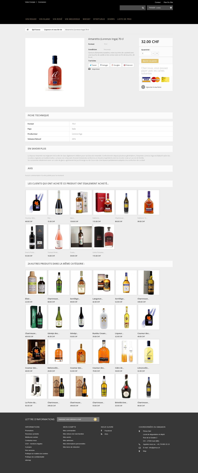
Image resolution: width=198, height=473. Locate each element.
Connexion (42, 2)
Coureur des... (30, 218)
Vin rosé (57, 19)
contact (158, 2)
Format (91, 44)
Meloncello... (53, 368)
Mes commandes (69, 431)
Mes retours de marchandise (73, 434)
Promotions (29, 431)
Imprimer (96, 69)
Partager (104, 65)
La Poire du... (31, 402)
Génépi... (74, 333)
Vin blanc (44, 19)
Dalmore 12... (142, 218)
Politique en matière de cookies (36, 454)
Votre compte (30, 2)
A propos (28, 447)
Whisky (86, 19)
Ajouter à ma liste (153, 87)
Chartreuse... (120, 218)
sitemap (28, 460)
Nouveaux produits (32, 434)
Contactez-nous (31, 440)
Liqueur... (119, 333)
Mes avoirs (67, 437)
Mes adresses (68, 440)
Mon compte (69, 427)
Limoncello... (143, 368)
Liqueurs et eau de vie (53, 30)
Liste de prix (124, 19)
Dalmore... (96, 218)
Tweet (93, 65)
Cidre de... (119, 368)
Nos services (29, 450)
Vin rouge (31, 19)
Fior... (50, 218)
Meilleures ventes (31, 437)
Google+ (116, 65)
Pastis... (73, 252)
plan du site (168, 2)
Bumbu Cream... (100, 333)
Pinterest (128, 65)
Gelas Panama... (98, 252)
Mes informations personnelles (74, 444)
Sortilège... (75, 298)
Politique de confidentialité (34, 457)
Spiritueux (99, 19)
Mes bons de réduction (71, 447)
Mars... (72, 218)
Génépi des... (53, 333)
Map (144, 451)
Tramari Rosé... (53, 252)
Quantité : (145, 50)
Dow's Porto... (30, 252)
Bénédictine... (121, 402)
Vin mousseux (72, 19)
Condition (92, 49)
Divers (111, 19)
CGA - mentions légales (33, 444)
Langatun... (98, 298)
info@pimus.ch (154, 448)
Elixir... (28, 298)
